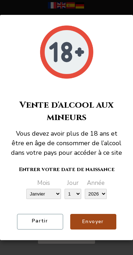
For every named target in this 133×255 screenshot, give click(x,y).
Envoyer (93, 221)
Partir (40, 220)
